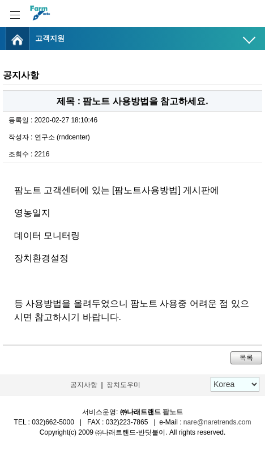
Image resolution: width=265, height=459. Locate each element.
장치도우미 (123, 385)
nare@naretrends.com (217, 422)
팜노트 (173, 412)
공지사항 (83, 385)
